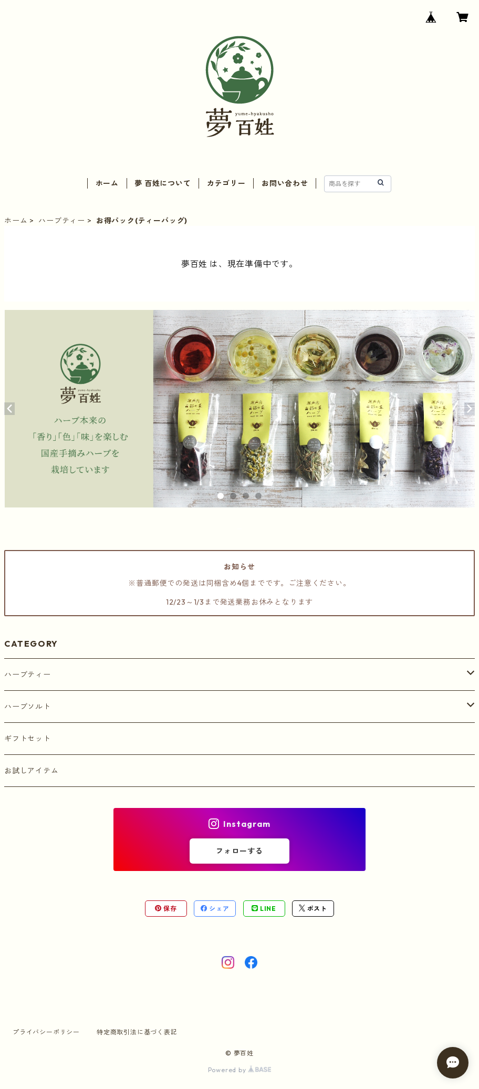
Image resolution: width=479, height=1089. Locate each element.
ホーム (107, 183)
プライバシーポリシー (46, 1032)
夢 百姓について (162, 183)
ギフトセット (27, 738)
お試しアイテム (31, 770)
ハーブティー (61, 220)
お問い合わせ (285, 183)
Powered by (240, 1070)
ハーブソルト (27, 706)
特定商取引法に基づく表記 (137, 1032)
